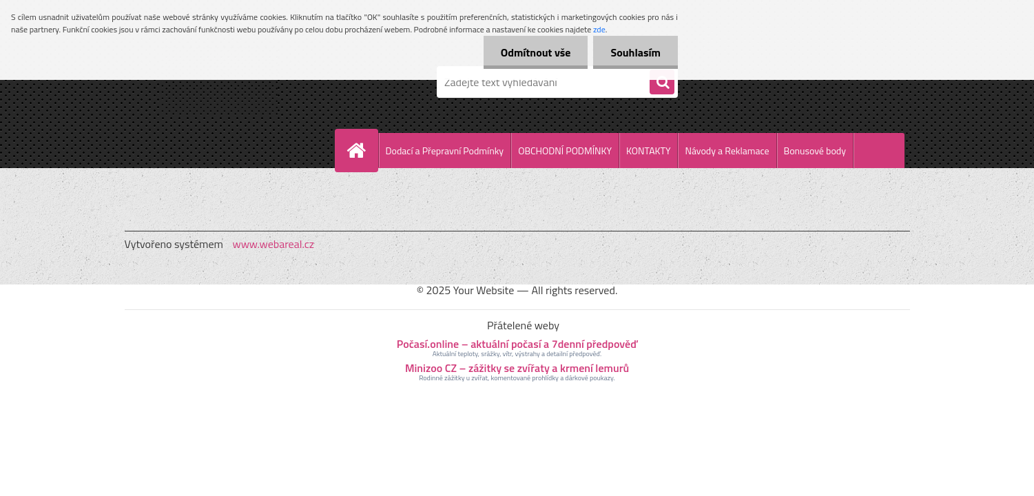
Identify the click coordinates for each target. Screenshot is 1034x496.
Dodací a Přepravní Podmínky (445, 150)
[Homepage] (362, 150)
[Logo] (219, 82)
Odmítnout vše (536, 52)
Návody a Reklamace (727, 150)
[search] (662, 83)
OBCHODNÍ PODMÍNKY (565, 150)
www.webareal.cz (273, 244)
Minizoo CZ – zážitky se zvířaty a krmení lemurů (517, 367)
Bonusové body (815, 150)
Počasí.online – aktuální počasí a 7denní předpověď (517, 343)
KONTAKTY (648, 150)
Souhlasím (635, 52)
